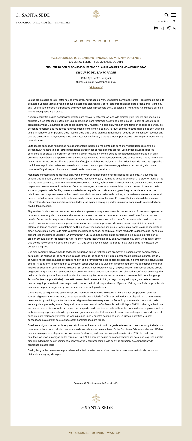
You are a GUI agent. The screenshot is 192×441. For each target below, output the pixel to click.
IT (105, 41)
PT (116, 41)
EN (88, 41)
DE (82, 41)
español (164, 22)
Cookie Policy (98, 433)
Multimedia (96, 87)
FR (99, 41)
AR (75, 41)
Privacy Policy (113, 433)
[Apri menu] (173, 15)
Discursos (40, 22)
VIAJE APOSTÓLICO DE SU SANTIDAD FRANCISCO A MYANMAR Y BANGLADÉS (96, 57)
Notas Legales (81, 433)
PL (110, 41)
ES (94, 41)
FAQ (70, 433)
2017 (51, 22)
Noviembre (62, 22)
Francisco (24, 22)
